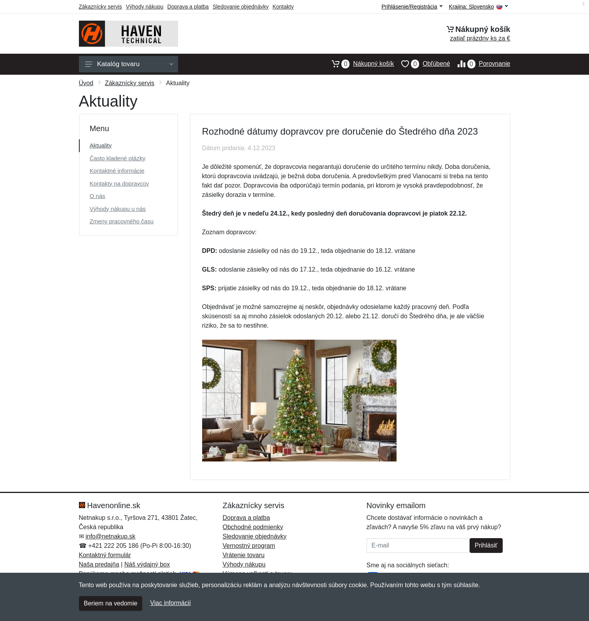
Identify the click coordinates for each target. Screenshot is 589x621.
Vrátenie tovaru (244, 555)
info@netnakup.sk (110, 536)
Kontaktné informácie (117, 170)
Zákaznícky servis (100, 7)
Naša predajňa (99, 564)
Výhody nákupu (145, 7)
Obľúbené (422, 64)
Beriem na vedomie (111, 603)
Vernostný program (249, 545)
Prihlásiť (486, 545)
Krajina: (478, 7)
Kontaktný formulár (105, 555)
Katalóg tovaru (129, 64)
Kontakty (283, 7)
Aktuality (101, 145)
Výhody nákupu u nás (118, 208)
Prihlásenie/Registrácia (411, 6)
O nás (97, 196)
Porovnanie (480, 64)
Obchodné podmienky (253, 527)
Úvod (86, 83)
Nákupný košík (359, 64)
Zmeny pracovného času (122, 221)
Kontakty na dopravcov (119, 183)
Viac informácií (170, 603)
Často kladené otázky (117, 158)
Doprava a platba (188, 7)
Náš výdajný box (147, 564)
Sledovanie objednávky (241, 7)
